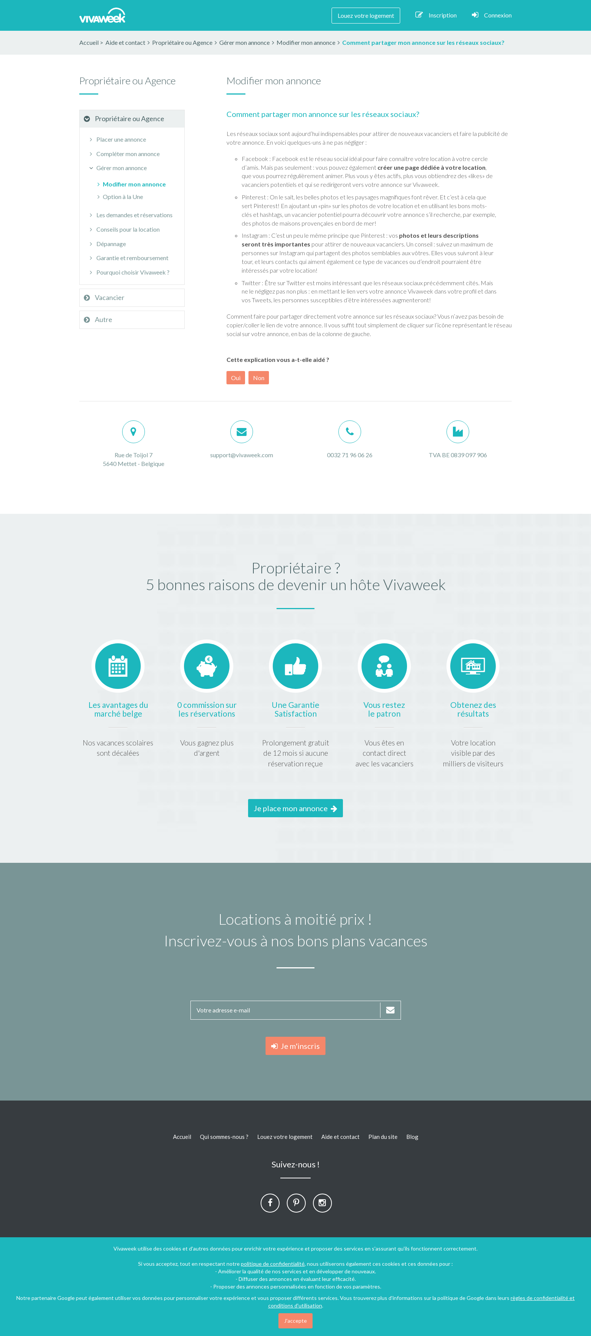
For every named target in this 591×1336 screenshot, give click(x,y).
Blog (412, 1136)
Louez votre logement (366, 15)
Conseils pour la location (123, 229)
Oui (235, 377)
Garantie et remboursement (127, 257)
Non (258, 377)
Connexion (492, 15)
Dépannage (106, 243)
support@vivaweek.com (241, 454)
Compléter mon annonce (123, 153)
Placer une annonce (116, 139)
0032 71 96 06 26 (350, 454)
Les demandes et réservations (130, 214)
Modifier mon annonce (130, 184)
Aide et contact (340, 1136)
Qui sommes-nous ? (224, 1136)
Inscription (436, 15)
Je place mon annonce (295, 808)
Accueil (89, 42)
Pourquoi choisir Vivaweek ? (128, 272)
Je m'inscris (295, 1045)
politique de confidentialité (273, 1263)
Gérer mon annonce (117, 167)
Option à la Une (119, 196)
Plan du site (383, 1136)
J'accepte (295, 1320)
